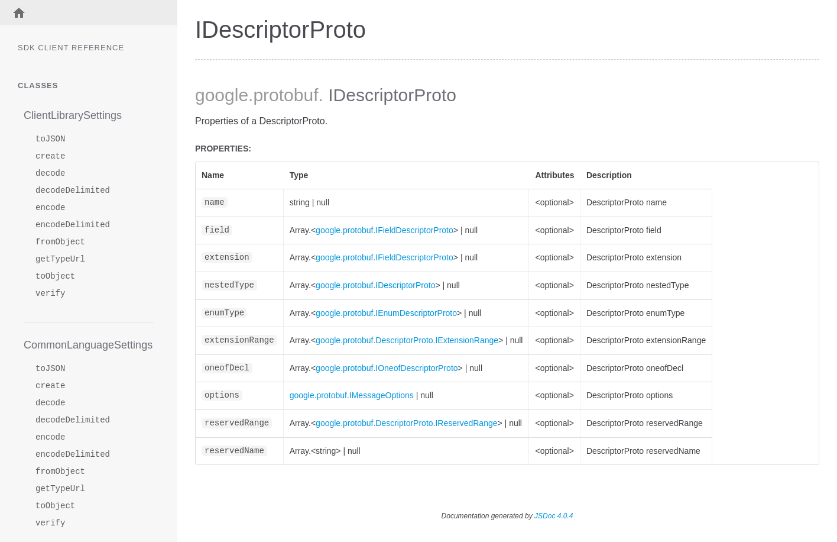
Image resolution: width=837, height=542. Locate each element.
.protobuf (283, 95)
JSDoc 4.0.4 (553, 516)
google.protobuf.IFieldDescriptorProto (384, 230)
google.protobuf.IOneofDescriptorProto (387, 368)
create (50, 156)
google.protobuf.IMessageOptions (352, 395)
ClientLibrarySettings (73, 115)
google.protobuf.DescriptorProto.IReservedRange (406, 423)
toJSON (50, 139)
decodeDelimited (72, 190)
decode (50, 173)
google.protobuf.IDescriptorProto (375, 285)
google (221, 95)
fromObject (60, 242)
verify (50, 293)
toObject (55, 276)
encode (50, 208)
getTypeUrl (60, 259)
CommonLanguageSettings (88, 345)
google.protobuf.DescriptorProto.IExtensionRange (407, 340)
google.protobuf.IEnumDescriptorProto (386, 313)
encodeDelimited (72, 225)
